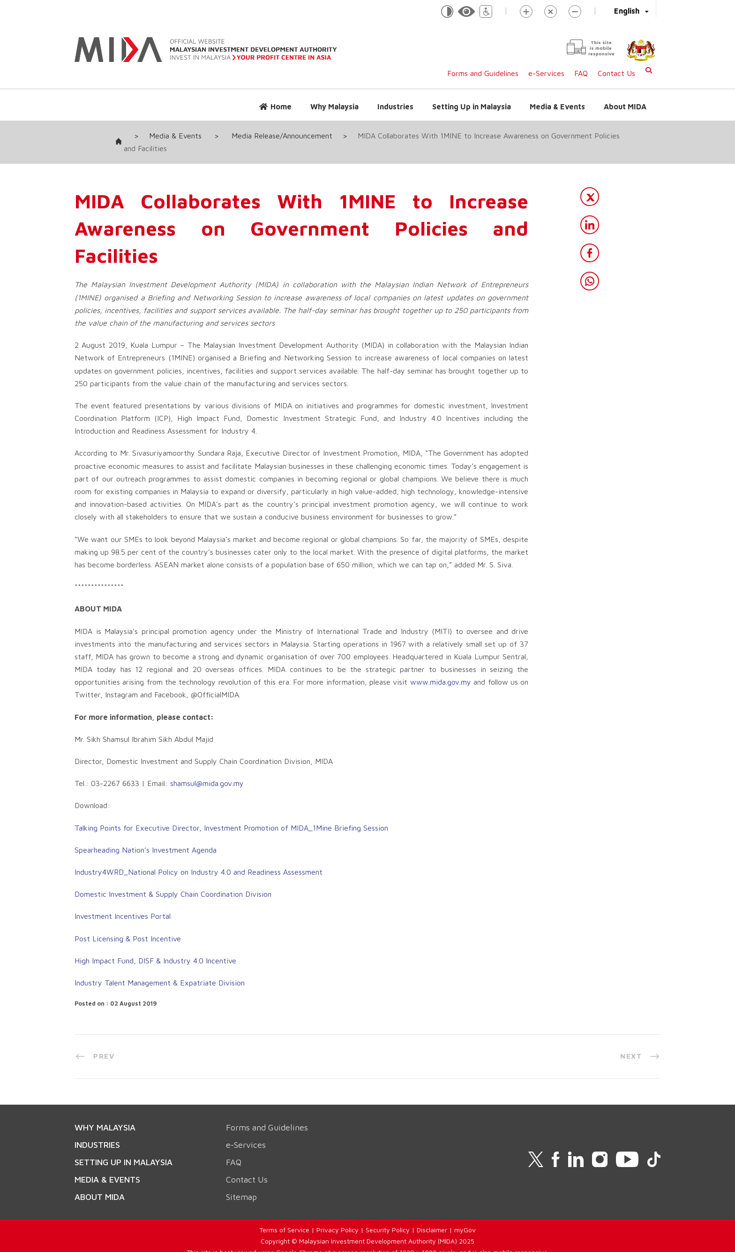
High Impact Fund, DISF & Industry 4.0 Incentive (155, 948)
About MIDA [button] (625, 106)
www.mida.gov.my (440, 669)
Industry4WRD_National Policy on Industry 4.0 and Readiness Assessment (198, 859)
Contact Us (616, 73)
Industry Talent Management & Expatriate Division (160, 970)
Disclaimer (432, 1217)
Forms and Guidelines (482, 73)
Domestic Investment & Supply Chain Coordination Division (173, 881)
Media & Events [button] (557, 106)
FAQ (581, 73)
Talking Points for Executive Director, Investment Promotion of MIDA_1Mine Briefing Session (231, 814)
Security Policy (388, 1217)
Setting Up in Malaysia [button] (471, 106)
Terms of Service (284, 1217)
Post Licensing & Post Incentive (128, 925)
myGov (465, 1217)
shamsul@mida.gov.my (207, 770)
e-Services (546, 73)
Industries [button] (395, 106)
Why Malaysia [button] (334, 106)
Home (281, 106)
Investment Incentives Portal (123, 903)
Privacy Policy (337, 1217)
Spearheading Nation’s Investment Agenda (146, 837)
